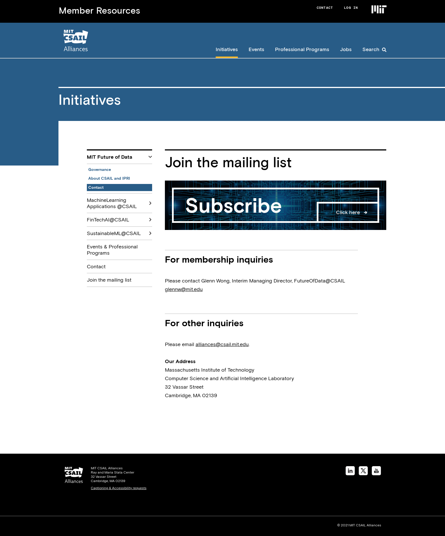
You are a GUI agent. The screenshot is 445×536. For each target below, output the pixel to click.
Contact (325, 8)
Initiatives (227, 49)
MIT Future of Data (109, 157)
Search (370, 49)
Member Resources (99, 10)
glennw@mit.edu (184, 289)
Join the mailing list (109, 280)
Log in (351, 8)
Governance (99, 169)
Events (256, 49)
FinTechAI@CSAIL (108, 220)
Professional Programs (302, 49)
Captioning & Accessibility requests (118, 488)
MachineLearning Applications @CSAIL (112, 203)
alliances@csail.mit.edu (222, 344)
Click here (348, 212)
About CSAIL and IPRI (109, 178)
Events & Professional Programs (112, 250)
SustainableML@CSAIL (114, 233)
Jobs (346, 49)
